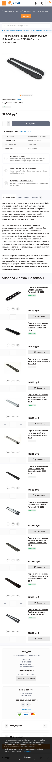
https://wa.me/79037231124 (23, 704)
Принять (27, 757)
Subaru (26, 30)
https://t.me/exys (28, 704)
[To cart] (39, 316)
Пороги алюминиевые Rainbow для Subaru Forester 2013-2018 (38, 504)
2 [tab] (23, 95)
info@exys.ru (26, 709)
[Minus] (8, 125)
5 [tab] (29, 95)
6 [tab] (31, 95)
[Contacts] (42, 3)
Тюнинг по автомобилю (13, 30)
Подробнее (26, 751)
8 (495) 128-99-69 (27, 674)
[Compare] (18, 309)
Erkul (19, 100)
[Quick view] (8, 309)
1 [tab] (20, 95)
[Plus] (8, 122)
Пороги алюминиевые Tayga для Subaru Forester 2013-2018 (38, 289)
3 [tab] (25, 95)
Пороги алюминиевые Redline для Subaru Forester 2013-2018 (38, 612)
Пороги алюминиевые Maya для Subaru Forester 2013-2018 (39, 361)
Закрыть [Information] (26, 16)
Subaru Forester (36, 30)
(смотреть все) (25, 132)
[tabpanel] (26, 68)
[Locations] (35, 3)
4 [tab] (27, 95)
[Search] (4, 25)
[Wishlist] (13, 309)
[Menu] (4, 3)
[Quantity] (4, 123)
